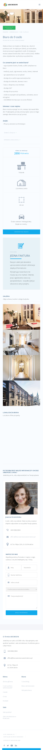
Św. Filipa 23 (24, 32)
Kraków (5, 32)
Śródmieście (14, 32)
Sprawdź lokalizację (11, 139)
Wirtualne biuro (27, 690)
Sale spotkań (7, 712)
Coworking (25, 682)
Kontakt (5, 701)
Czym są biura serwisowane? (7, 687)
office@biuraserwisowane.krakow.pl (22, 537)
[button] (39, 4)
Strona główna (8, 682)
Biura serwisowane (28, 686)
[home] (10, 4)
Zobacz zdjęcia (9, 132)
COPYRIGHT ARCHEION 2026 (11, 740)
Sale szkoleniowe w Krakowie (9, 717)
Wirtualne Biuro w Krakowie (13, 737)
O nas (5, 696)
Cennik (5, 692)
